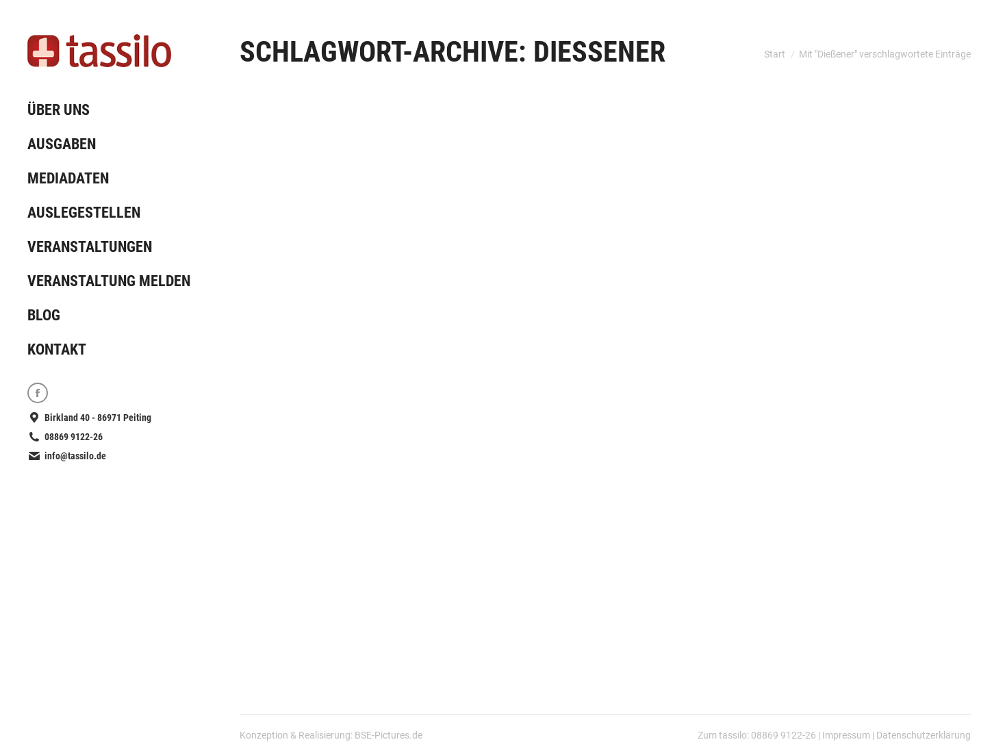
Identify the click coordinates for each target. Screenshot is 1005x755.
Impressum (846, 735)
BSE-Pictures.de (388, 735)
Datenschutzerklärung (923, 735)
